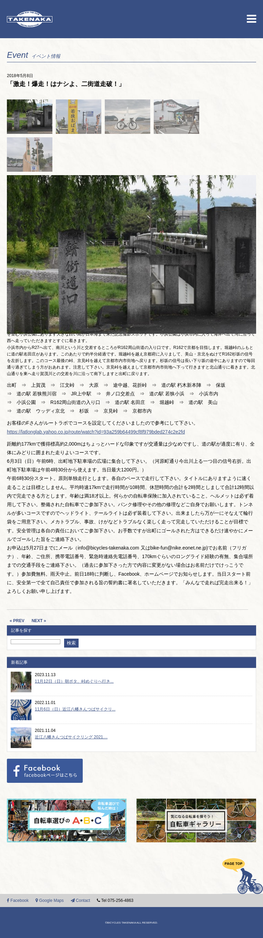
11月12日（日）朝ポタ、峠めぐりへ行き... (74, 681)
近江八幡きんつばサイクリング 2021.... (71, 737)
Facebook (18, 900)
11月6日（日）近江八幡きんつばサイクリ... (75, 709)
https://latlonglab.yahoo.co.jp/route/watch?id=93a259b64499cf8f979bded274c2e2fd (96, 432)
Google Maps (50, 900)
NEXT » (39, 620)
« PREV (17, 620)
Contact (80, 900)
